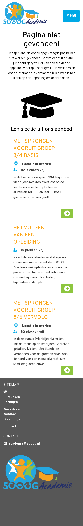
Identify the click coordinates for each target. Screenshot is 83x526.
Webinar (9, 414)
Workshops (12, 409)
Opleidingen (12, 419)
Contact (9, 427)
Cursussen (11, 397)
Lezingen (10, 402)
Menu (71, 15)
